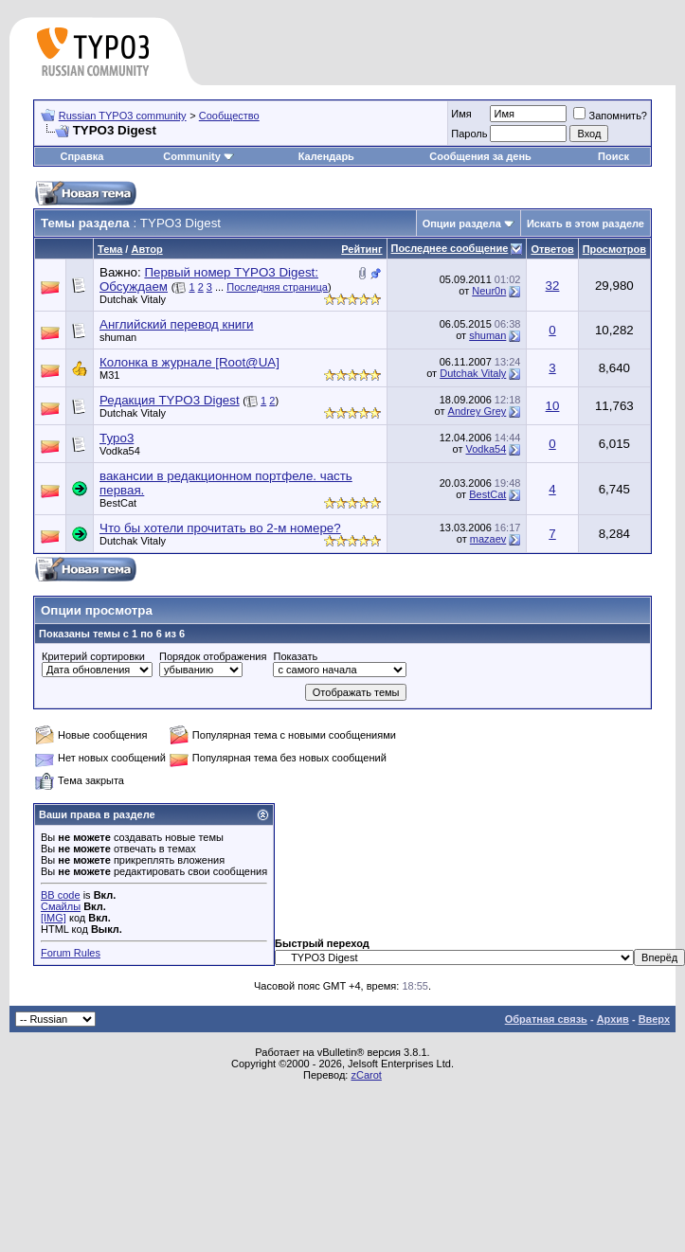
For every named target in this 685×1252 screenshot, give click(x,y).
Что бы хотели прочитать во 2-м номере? (220, 528)
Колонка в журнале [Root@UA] (189, 362)
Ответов (552, 249)
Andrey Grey (477, 411)
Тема (110, 249)
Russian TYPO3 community (123, 115)
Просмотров (614, 249)
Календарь (326, 156)
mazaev (488, 539)
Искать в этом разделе (585, 223)
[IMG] (53, 917)
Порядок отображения (212, 656)
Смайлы (61, 906)
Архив (613, 1019)
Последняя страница (277, 287)
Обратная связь (546, 1019)
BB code (61, 895)
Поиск (613, 156)
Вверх (654, 1019)
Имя (461, 113)
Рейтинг (361, 249)
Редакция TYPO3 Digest (169, 400)
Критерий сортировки (93, 656)
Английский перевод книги (176, 324)
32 (553, 285)
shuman (117, 337)
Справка (81, 156)
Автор (146, 249)
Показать (295, 656)
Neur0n (489, 290)
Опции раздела (462, 223)
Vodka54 (119, 450)
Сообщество (229, 115)
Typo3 (116, 438)
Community (198, 156)
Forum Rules (70, 952)
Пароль (469, 133)
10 (553, 406)
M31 (109, 375)
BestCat (117, 503)
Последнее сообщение (450, 248)
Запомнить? (610, 115)
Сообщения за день (480, 156)
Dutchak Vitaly (132, 299)
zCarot (366, 1075)
